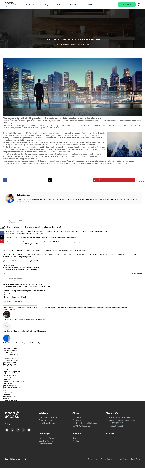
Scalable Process (46, 441)
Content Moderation (10, 354)
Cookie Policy (135, 459)
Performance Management (12, 389)
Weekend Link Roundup (11, 400)
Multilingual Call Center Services (14, 381)
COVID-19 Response (81, 426)
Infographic (7, 377)
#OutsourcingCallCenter (21, 267)
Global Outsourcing (10, 375)
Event (5, 374)
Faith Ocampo (61, 44)
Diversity (6, 368)
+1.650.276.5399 (116, 426)
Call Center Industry (10, 351)
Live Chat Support (9, 379)
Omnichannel (8, 383)
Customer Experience (11, 358)
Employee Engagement (11, 372)
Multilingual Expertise (48, 438)
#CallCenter (7, 267)
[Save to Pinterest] (114, 180)
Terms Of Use (92, 459)
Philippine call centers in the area (48, 142)
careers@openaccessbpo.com (122, 420)
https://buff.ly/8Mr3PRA (35, 261)
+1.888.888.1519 (116, 423)
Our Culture (77, 420)
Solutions (28, 4)
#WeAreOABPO (8, 265)
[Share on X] (69, 180)
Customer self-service (11, 360)
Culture (5, 356)
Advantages (45, 4)
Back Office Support (10, 347)
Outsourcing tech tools (11, 387)
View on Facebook (136, 273)
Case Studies (7, 352)
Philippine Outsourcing (11, 391)
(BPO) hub (7, 123)
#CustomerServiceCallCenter (13, 269)
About (60, 4)
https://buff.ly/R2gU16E (20, 301)
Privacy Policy (122, 459)
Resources (74, 4)
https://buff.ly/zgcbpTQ (29, 244)
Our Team (76, 417)
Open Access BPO (15, 221)
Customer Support (9, 362)
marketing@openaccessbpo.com (123, 417)
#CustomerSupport (32, 269)
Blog (74, 438)
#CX (19, 238)
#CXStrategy (34, 267)
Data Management (9, 364)
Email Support (8, 370)
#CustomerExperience (52, 227)
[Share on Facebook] (24, 180)
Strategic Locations (47, 444)
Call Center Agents (10, 349)
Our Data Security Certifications (86, 423)
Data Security (8, 366)
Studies (75, 441)
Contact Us (127, 4)
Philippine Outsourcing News (13, 393)
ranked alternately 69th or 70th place (42, 152)
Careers (89, 4)
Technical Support (9, 397)
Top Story (6, 398)
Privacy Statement (107, 459)
